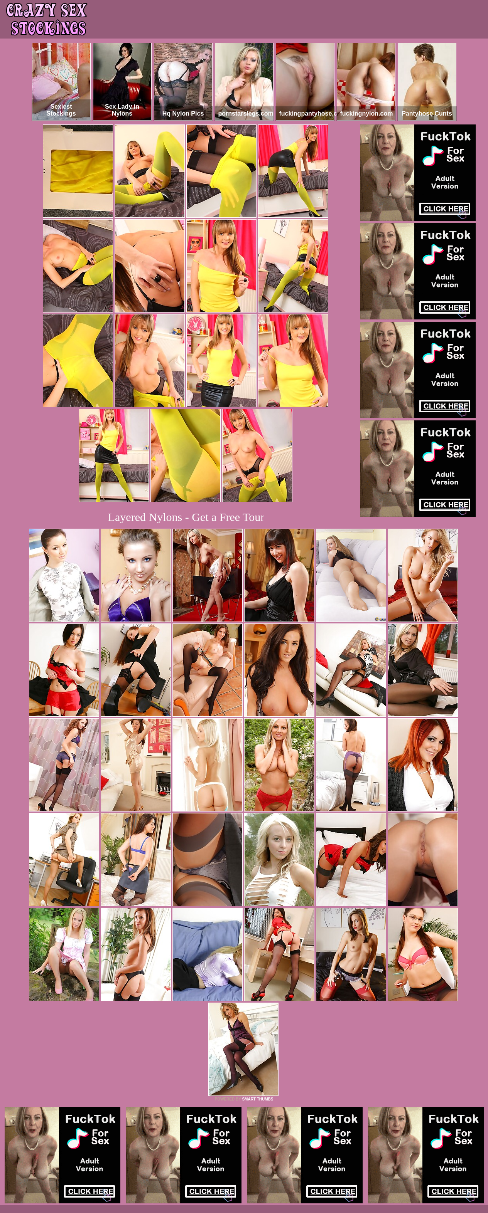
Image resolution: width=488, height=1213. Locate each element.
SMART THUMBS (257, 1099)
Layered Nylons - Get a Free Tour (186, 517)
